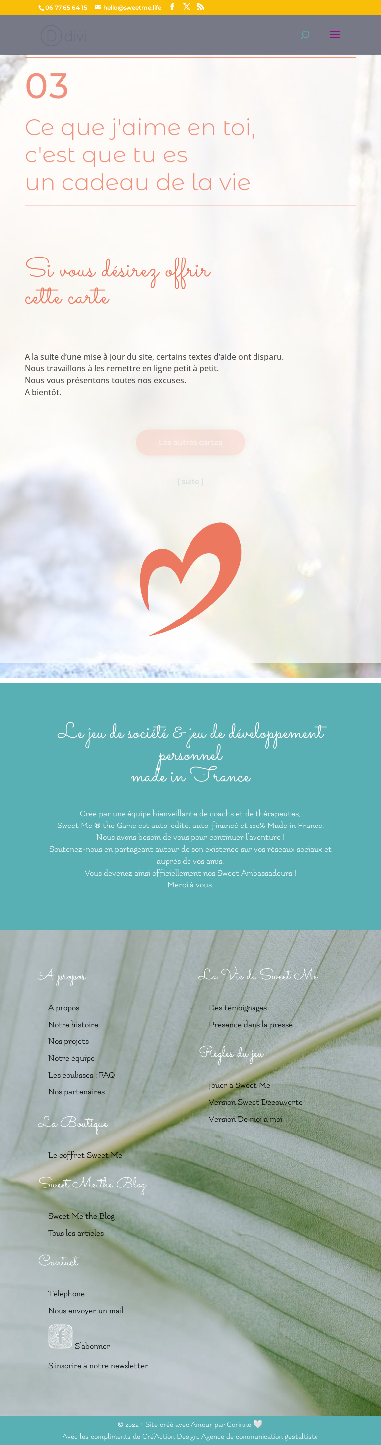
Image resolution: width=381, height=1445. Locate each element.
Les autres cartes (190, 442)
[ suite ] (191, 481)
